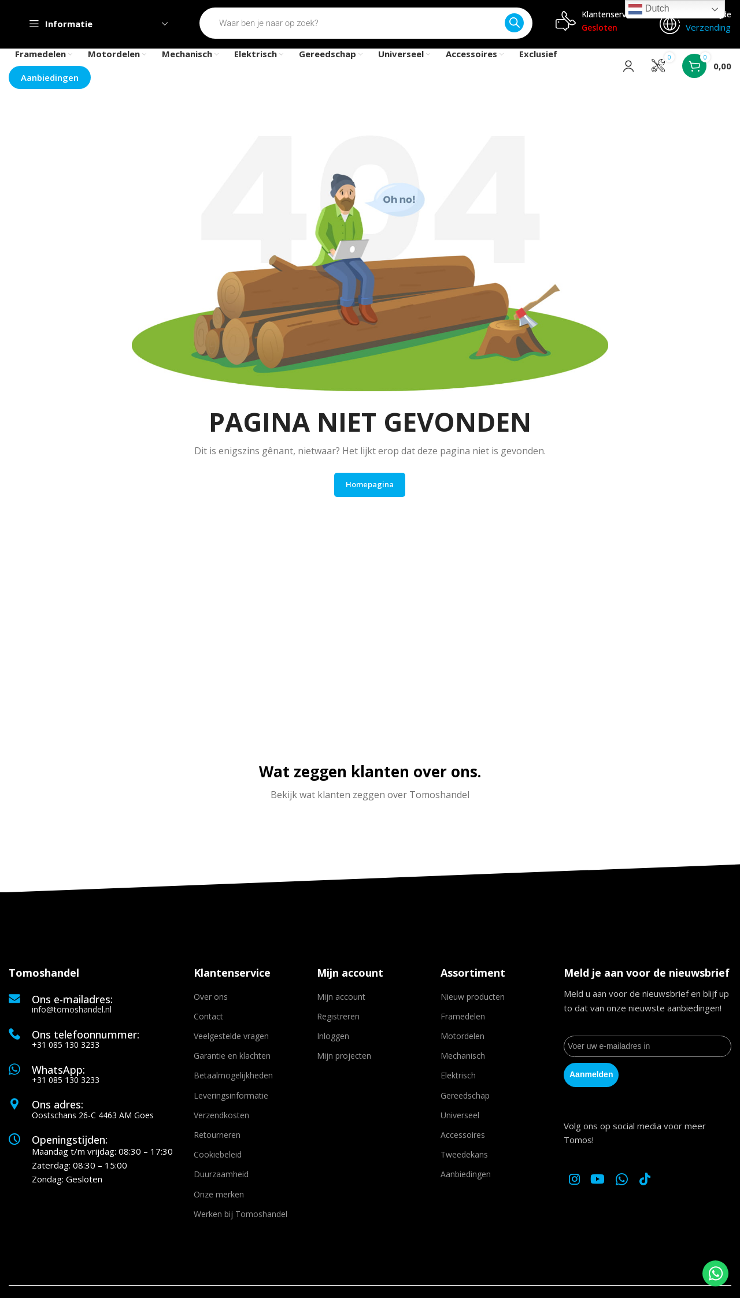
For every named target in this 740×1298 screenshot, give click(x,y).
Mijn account (341, 1001)
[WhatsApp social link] (626, 1184)
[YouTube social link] (601, 1184)
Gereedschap (465, 1100)
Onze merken (219, 1198)
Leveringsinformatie (231, 1100)
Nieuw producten (473, 1001)
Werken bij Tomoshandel (240, 1218)
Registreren (338, 1020)
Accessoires (463, 1139)
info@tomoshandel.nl (72, 1013)
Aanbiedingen (466, 1179)
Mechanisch (463, 1060)
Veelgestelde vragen (231, 1041)
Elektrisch (458, 1080)
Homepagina (370, 488)
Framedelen (463, 1020)
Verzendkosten (221, 1119)
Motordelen (462, 1041)
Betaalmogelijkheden (233, 1080)
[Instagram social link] (575, 1184)
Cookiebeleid (218, 1159)
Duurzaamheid (221, 1179)
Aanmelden (591, 1078)
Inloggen (333, 1041)
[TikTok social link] (650, 1184)
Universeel (460, 1119)
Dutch (648, 9)
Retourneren (217, 1139)
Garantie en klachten (232, 1060)
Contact (208, 1020)
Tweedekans (464, 1159)
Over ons (211, 1001)
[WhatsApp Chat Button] (715, 1273)
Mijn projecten (344, 1060)
